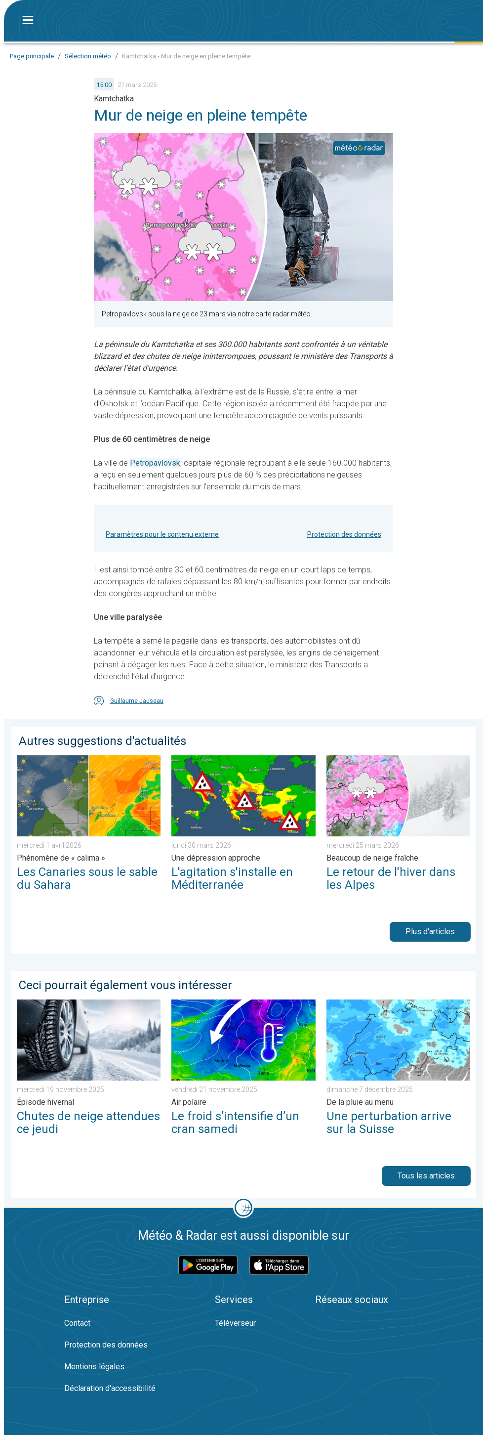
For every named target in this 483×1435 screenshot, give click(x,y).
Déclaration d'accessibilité (110, 1388)
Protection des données (344, 534)
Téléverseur (235, 1323)
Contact (77, 1323)
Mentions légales (94, 1366)
